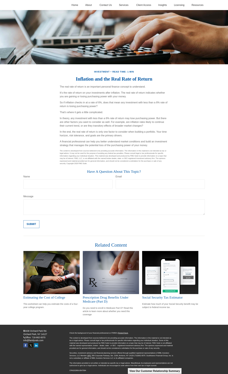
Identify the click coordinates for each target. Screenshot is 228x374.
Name (26, 176)
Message (28, 196)
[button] (74, 5)
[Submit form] (31, 224)
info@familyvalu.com (33, 340)
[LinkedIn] (36, 345)
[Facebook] (25, 345)
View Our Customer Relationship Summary (154, 371)
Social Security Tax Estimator (162, 297)
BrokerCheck (123, 333)
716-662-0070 (38, 337)
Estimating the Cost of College (44, 297)
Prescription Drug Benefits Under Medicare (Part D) (105, 299)
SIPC (89, 355)
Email (119, 176)
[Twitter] (31, 345)
